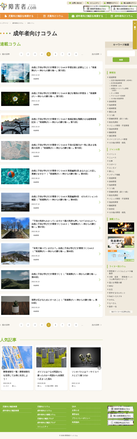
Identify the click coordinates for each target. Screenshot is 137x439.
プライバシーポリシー (81, 418)
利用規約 (75, 422)
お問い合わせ (77, 3)
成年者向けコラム (44, 411)
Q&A (74, 406)
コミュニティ (94, 3)
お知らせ (75, 410)
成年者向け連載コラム (46, 415)
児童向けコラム (43, 407)
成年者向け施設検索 (11, 411)
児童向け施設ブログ (45, 419)
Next (99, 368)
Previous (3, 368)
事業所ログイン (112, 3)
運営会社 (75, 414)
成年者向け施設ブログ (46, 423)
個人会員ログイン (130, 3)
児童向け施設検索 (10, 407)
